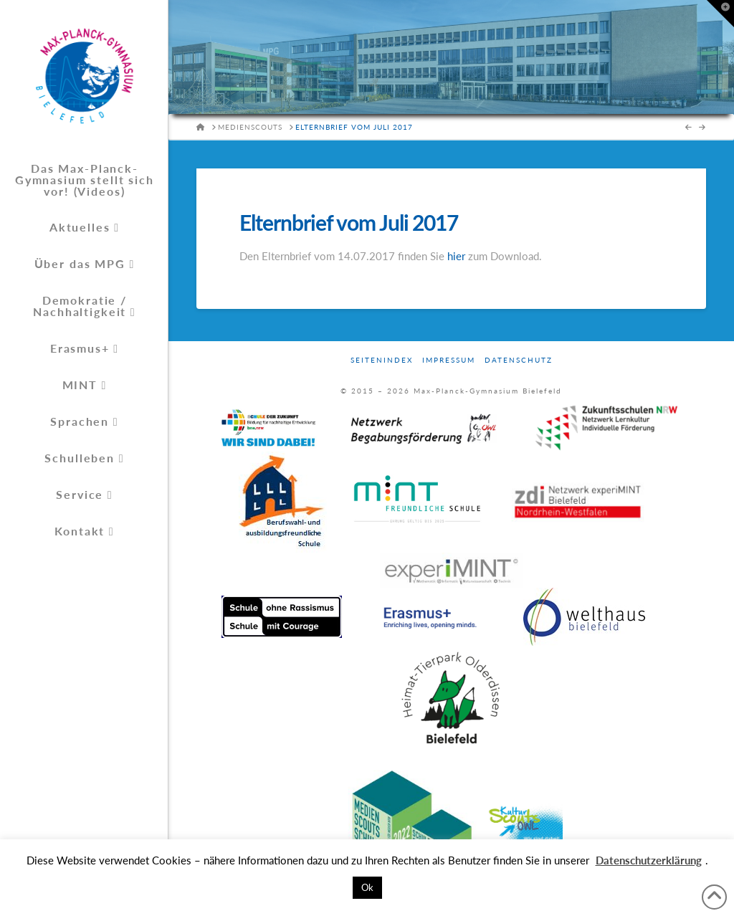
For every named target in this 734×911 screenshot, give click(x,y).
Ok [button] (367, 887)
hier (456, 255)
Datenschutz (519, 360)
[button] (720, 13)
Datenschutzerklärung (649, 860)
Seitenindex (382, 360)
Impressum (448, 360)
